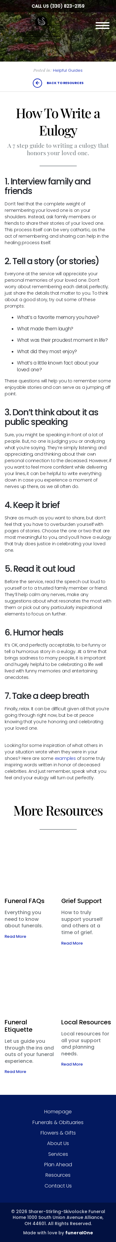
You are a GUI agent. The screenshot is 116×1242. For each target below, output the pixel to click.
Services (58, 1154)
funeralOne (79, 1233)
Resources (58, 1175)
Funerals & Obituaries (58, 1122)
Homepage (58, 1111)
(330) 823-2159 (67, 6)
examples (65, 758)
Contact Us (58, 1185)
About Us (58, 1143)
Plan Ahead (58, 1164)
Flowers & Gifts (58, 1132)
